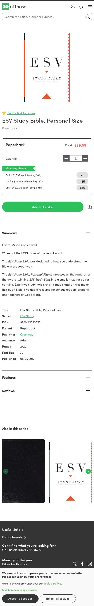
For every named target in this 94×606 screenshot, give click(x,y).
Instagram (90, 564)
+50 (82, 187)
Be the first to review (21, 113)
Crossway (26, 334)
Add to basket (43, 207)
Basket (81, 6)
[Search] (47, 16)
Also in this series (15, 428)
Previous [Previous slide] (5, 471)
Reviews (8, 390)
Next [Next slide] (88, 471)
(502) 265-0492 (29, 549)
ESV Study (27, 316)
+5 (82, 175)
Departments (12, 537)
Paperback (15, 144)
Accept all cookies (20, 598)
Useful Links (11, 529)
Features (9, 377)
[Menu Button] (90, 6)
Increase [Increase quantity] (85, 158)
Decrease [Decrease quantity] (66, 158)
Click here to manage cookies (19, 589)
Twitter (75, 564)
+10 (82, 181)
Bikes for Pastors (14, 564)
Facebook (82, 564)
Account (73, 6)
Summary (9, 232)
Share (90, 207)
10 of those (14, 6)
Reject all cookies (57, 598)
